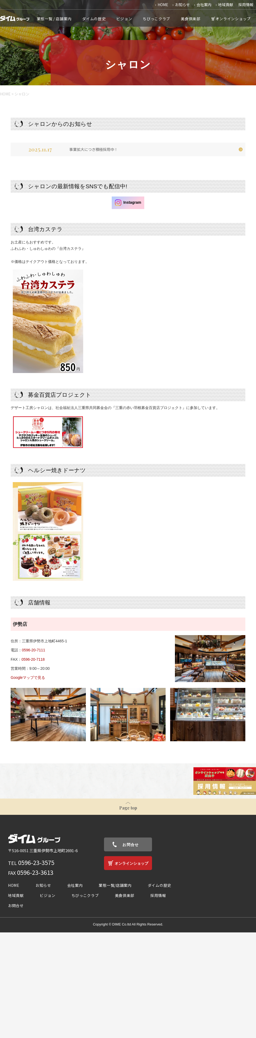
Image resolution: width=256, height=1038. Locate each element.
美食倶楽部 (191, 18)
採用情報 (245, 4)
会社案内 (204, 4)
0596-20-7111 (33, 650)
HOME (163, 4)
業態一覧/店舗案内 (115, 885)
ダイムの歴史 (94, 18)
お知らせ (182, 4)
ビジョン (124, 18)
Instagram (128, 202)
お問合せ (130, 845)
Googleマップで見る (28, 677)
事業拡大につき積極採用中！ (93, 149)
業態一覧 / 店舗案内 (54, 18)
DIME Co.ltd (121, 924)
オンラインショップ (233, 18)
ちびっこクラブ (156, 18)
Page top (128, 808)
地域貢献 (225, 4)
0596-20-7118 (33, 659)
